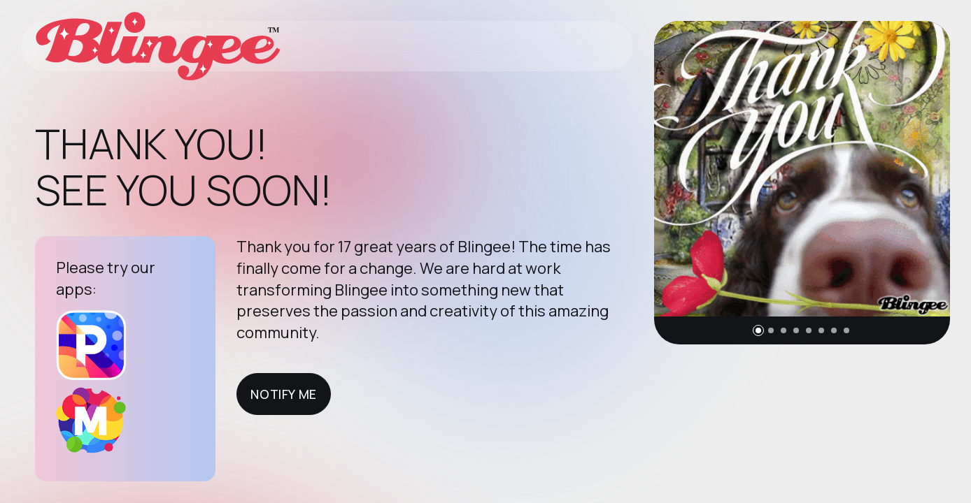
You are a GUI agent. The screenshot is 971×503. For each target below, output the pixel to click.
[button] (758, 330)
